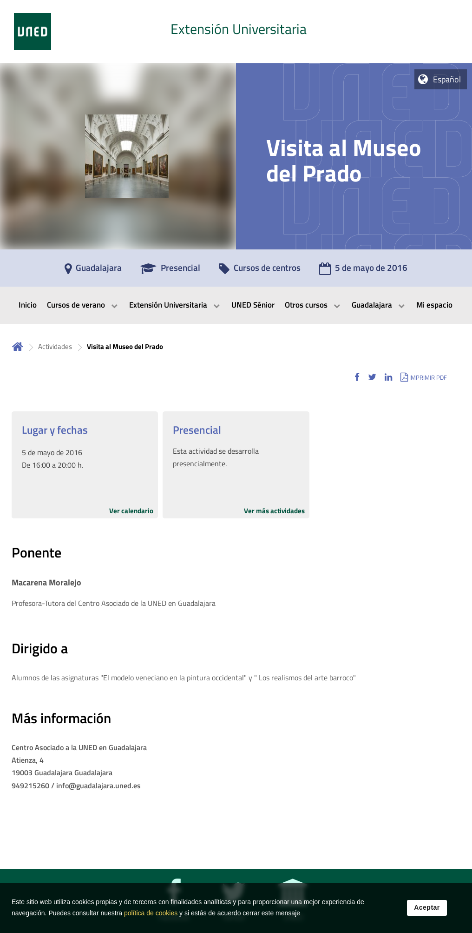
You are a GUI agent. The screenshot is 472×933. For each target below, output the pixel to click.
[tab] (236, 31)
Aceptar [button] (427, 915)
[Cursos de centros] (260, 271)
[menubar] (236, 305)
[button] (357, 377)
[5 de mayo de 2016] (363, 271)
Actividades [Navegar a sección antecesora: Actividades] (55, 346)
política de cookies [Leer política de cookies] (150, 921)
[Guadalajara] (93, 271)
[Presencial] (170, 271)
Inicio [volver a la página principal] (17, 346)
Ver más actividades (274, 510)
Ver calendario (131, 510)
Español (447, 79)
